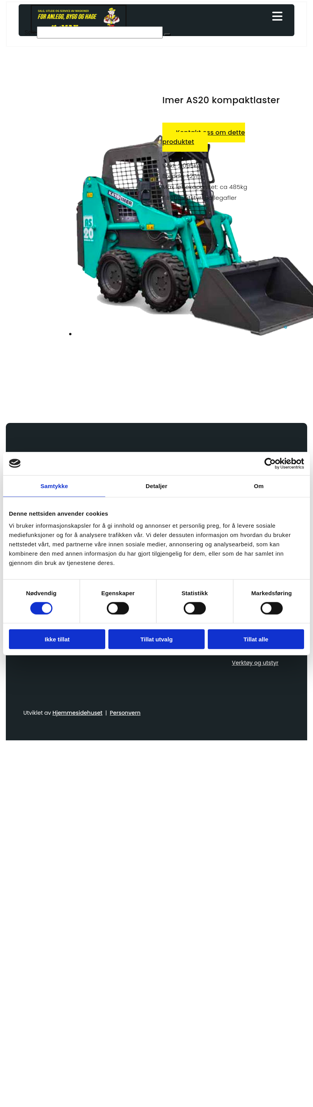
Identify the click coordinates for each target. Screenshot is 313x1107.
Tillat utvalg (156, 639)
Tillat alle (255, 639)
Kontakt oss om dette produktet (203, 137)
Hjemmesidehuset (77, 713)
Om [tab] (259, 485)
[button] (167, 34)
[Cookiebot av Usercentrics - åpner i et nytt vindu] (270, 463)
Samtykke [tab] (54, 485)
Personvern (125, 713)
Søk (29, 32)
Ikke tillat (57, 639)
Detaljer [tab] (156, 485)
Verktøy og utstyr (255, 663)
